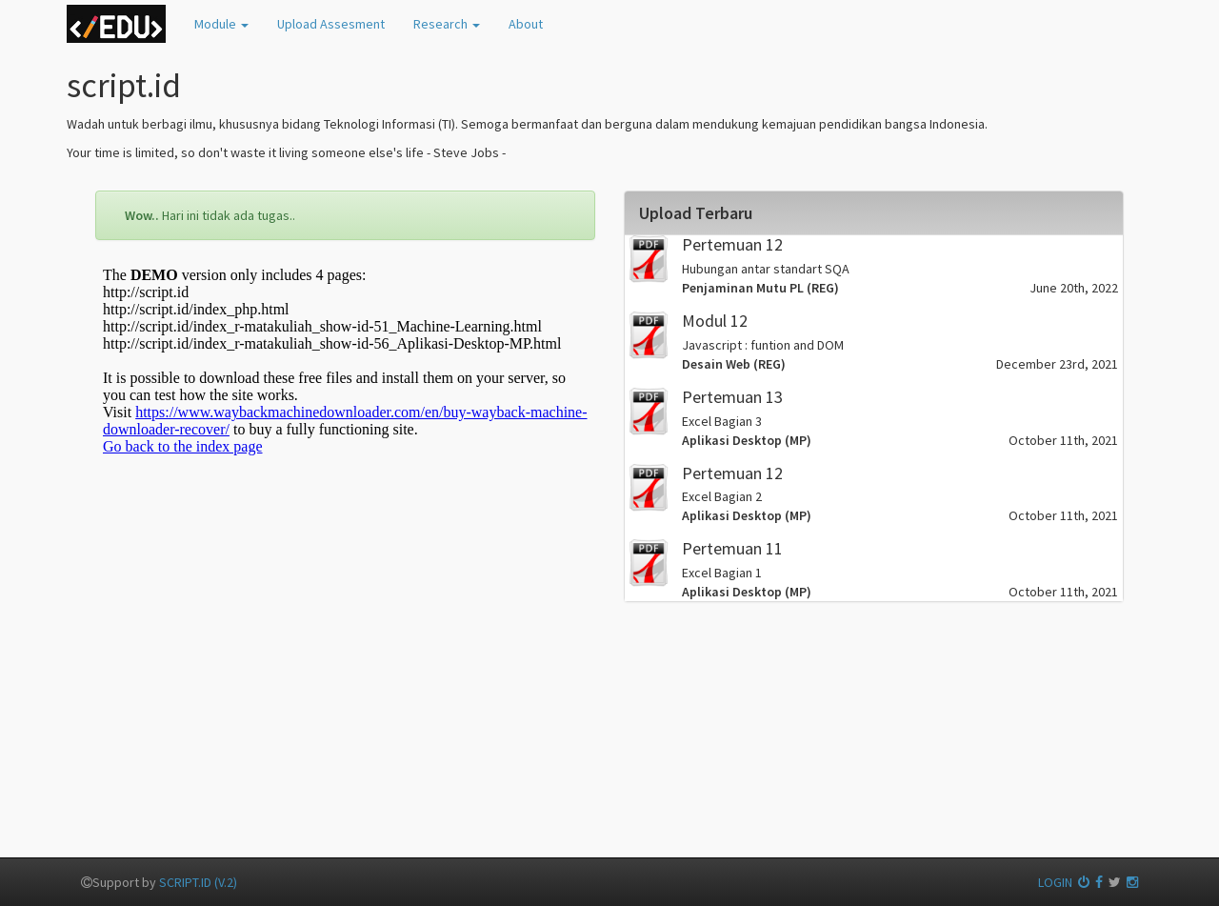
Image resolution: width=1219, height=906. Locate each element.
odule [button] (221, 23)
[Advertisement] (345, 683)
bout (526, 23)
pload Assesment (331, 23)
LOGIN (1063, 882)
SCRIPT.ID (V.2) (198, 882)
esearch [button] (446, 23)
